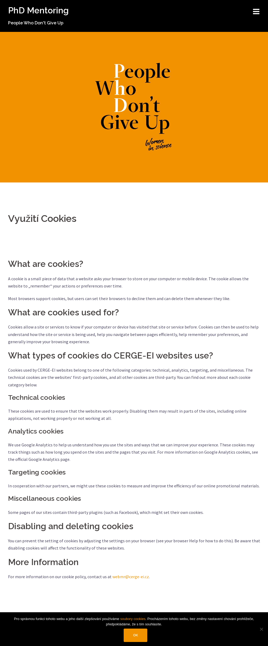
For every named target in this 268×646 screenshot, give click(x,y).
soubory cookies (132, 619)
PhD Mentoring (38, 10)
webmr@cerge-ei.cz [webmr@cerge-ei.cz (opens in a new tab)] (130, 576)
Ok (135, 635)
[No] (261, 629)
